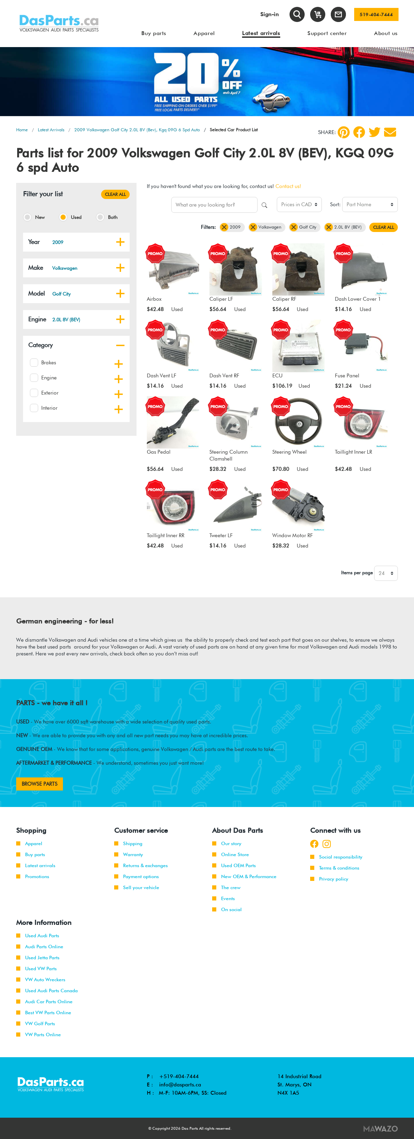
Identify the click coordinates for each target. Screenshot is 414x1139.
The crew (226, 887)
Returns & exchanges (141, 865)
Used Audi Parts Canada (47, 990)
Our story (226, 843)
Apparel (29, 843)
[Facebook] (359, 132)
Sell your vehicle (136, 887)
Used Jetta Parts (37, 957)
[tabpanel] (207, 81)
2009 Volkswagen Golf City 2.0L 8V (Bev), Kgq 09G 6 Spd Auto (137, 129)
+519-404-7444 (179, 1076)
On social (227, 909)
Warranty (128, 854)
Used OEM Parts (234, 865)
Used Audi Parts (37, 935)
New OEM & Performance (244, 876)
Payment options (136, 876)
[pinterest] (343, 132)
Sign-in (269, 14)
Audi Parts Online (39, 946)
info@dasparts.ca (180, 1085)
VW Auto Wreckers (40, 979)
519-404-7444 (376, 14)
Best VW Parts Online (43, 1012)
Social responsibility (336, 857)
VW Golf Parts (35, 1023)
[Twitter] (374, 132)
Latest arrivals (35, 865)
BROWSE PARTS (39, 784)
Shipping (128, 843)
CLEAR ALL (115, 194)
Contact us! (288, 186)
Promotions (32, 876)
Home (22, 129)
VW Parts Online (38, 1034)
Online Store (230, 854)
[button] (120, 242)
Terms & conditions (334, 868)
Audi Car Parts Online (44, 1001)
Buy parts (30, 854)
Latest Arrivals (51, 129)
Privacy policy (329, 879)
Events (223, 898)
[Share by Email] (390, 132)
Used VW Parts (36, 968)
